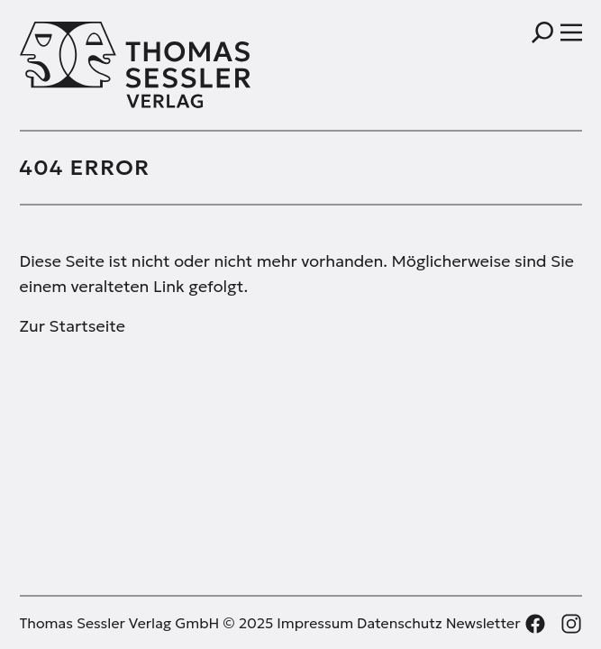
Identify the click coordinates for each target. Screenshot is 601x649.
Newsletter (483, 623)
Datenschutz (399, 623)
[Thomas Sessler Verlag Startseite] (160, 65)
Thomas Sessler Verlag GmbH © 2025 (147, 623)
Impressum (315, 623)
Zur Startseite (72, 325)
